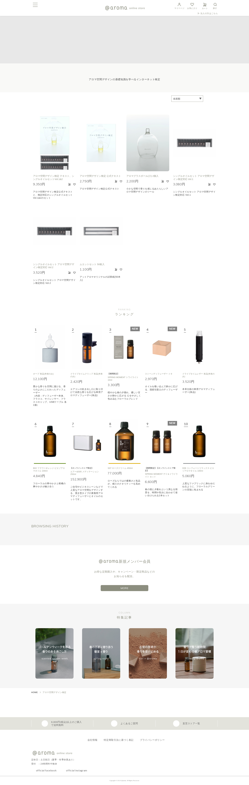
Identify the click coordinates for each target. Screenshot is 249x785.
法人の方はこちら (209, 13)
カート (205, 6)
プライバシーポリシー (152, 740)
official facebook (46, 770)
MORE (124, 588)
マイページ (179, 5)
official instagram (76, 770)
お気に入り (192, 5)
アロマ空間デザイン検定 (54, 692)
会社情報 (92, 740)
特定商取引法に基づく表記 (119, 740)
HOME (34, 692)
